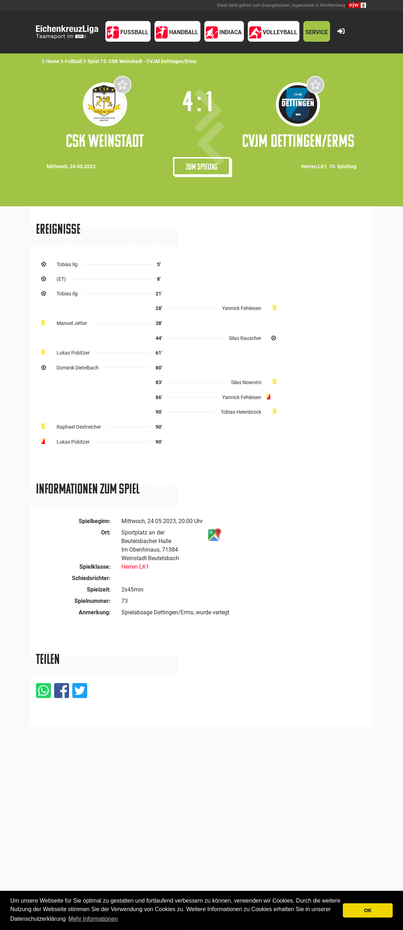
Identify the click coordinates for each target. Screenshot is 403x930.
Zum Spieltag (202, 166)
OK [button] (368, 910)
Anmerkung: (95, 612)
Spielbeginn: (95, 521)
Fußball (73, 61)
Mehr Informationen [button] (93, 919)
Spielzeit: (99, 589)
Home (52, 61)
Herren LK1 (135, 566)
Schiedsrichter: (91, 578)
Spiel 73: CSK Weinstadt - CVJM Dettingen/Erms (143, 61)
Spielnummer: (92, 601)
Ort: (106, 532)
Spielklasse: (95, 566)
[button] (128, 31)
